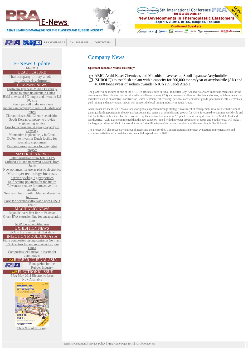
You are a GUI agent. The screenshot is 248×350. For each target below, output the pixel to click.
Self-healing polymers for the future (32, 182)
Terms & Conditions (75, 343)
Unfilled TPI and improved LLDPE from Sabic (32, 164)
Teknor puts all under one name (32, 104)
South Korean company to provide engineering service (32, 121)
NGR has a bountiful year (32, 224)
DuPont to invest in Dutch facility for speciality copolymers (32, 140)
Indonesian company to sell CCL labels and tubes (32, 110)
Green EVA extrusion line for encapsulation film (32, 218)
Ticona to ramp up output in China (32, 93)
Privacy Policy (97, 343)
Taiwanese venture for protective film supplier (32, 187)
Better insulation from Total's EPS (32, 158)
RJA (138, 343)
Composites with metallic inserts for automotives (32, 253)
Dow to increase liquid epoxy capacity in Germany (32, 129)
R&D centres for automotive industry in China (32, 246)
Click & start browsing (32, 327)
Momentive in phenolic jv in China (32, 135)
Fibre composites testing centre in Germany (32, 240)
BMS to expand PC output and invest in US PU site (32, 98)
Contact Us (148, 343)
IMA (130, 343)
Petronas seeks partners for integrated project (32, 148)
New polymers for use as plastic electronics (32, 169)
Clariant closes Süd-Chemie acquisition (32, 116)
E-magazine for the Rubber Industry (42, 265)
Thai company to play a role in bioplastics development (32, 78)
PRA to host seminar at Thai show (32, 232)
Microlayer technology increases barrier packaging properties (32, 176)
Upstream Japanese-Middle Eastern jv (32, 89)
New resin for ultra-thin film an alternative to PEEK (32, 195)
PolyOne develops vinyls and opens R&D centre (32, 203)
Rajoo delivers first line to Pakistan (32, 213)
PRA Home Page (117, 343)
